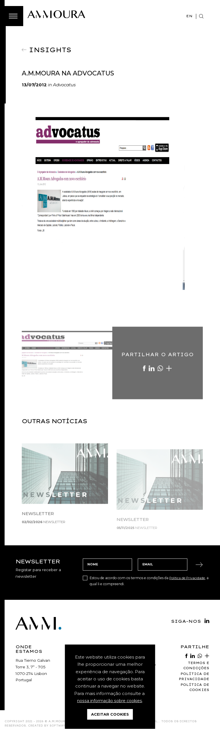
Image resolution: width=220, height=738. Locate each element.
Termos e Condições (195, 666)
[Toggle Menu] (13, 16)
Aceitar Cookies (110, 714)
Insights (52, 49)
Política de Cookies (194, 689)
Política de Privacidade (188, 579)
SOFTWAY (57, 727)
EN (189, 16)
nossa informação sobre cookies (109, 700)
